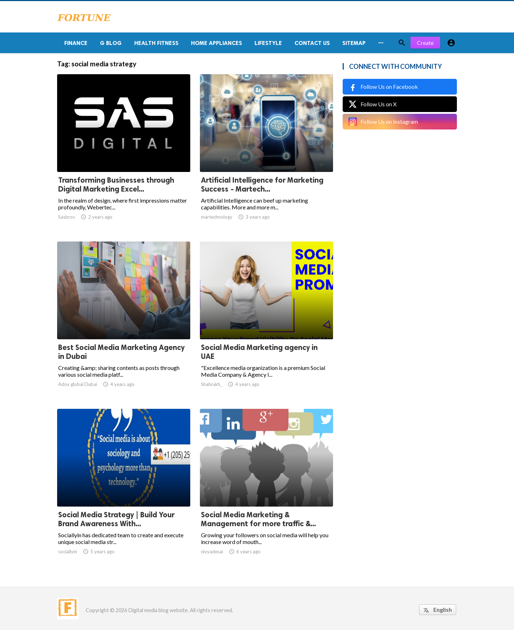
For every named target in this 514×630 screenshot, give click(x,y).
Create (425, 42)
